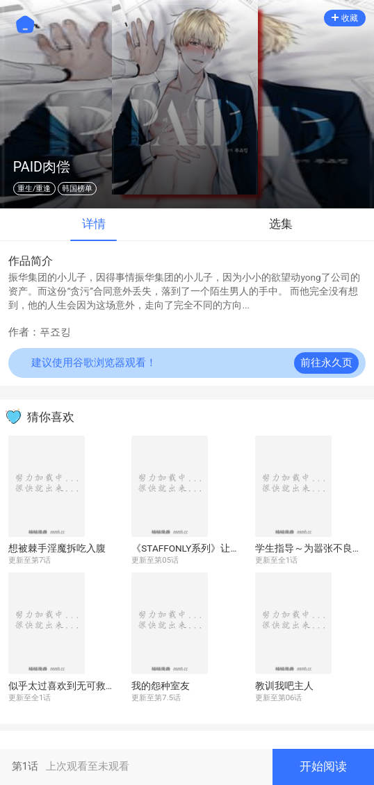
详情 (94, 224)
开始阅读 (323, 766)
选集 (281, 224)
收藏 (345, 18)
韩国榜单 (77, 188)
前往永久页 (326, 363)
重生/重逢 (34, 188)
